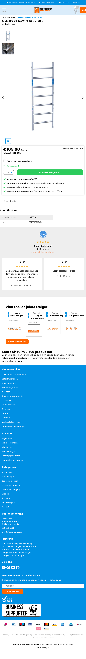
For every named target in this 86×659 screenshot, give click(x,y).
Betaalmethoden (10, 380)
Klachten (6, 393)
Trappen (6, 500)
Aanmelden (12, 593)
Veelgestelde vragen (11, 423)
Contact (6, 415)
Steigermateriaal (10, 482)
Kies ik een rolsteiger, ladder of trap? (19, 548)
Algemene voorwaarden (13, 398)
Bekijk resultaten (17, 343)
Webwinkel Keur (34, 646)
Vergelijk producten (11, 457)
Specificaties (10, 202)
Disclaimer (7, 402)
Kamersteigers (8, 478)
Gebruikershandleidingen (13, 428)
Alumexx (11, 24)
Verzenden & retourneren (14, 376)
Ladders (5, 495)
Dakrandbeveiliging (11, 491)
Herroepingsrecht (10, 389)
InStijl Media (49, 639)
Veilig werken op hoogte (13, 557)
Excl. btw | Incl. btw (76, 12)
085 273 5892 (8, 529)
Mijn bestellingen (10, 444)
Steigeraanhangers (11, 487)
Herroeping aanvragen (12, 461)
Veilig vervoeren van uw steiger (16, 554)
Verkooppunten (9, 385)
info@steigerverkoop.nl (13, 533)
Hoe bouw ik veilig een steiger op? (18, 545)
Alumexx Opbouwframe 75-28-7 (30, 18)
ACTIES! (5, 508)
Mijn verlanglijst (9, 453)
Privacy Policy (8, 406)
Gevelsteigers (8, 504)
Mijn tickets (7, 449)
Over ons (6, 410)
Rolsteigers (7, 474)
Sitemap (6, 419)
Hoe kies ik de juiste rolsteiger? (16, 551)
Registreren (7, 440)
